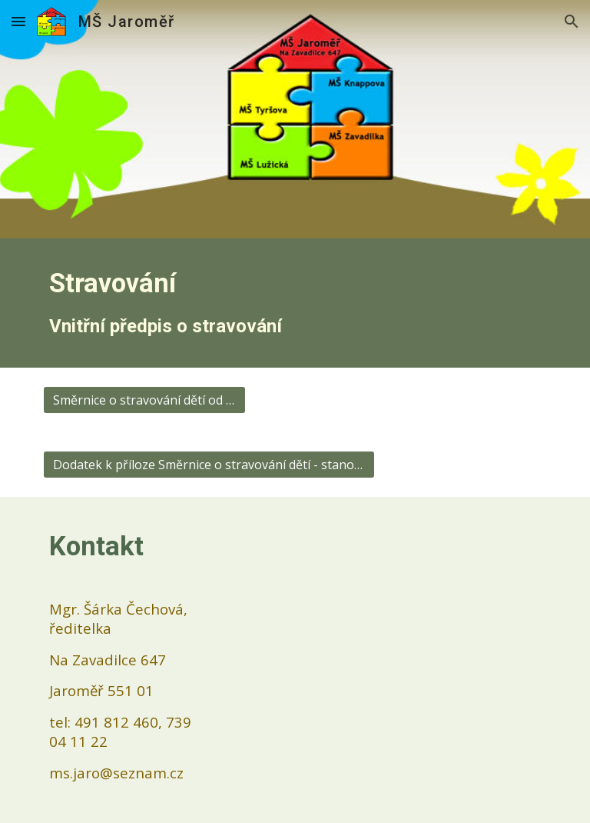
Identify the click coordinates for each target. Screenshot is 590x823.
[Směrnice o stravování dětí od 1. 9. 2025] (144, 400)
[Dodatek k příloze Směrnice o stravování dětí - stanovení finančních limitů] (208, 464)
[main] (294, 303)
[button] (18, 21)
